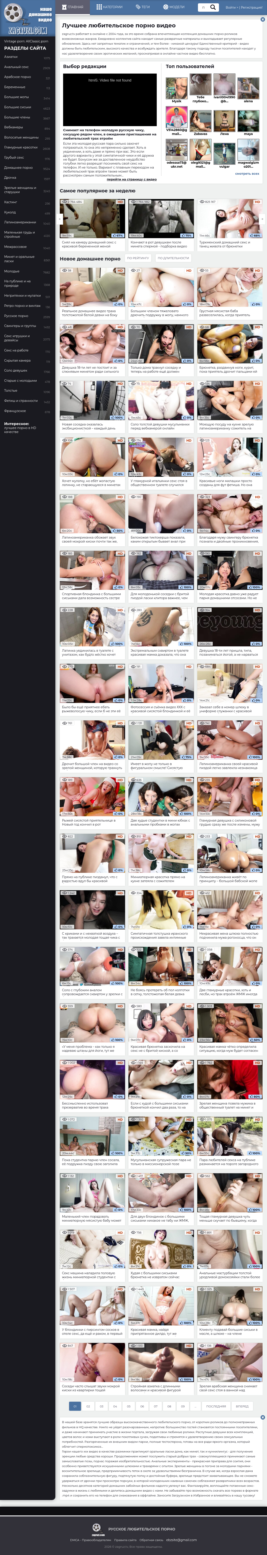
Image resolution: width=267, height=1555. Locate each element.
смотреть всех (247, 174)
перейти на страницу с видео (132, 179)
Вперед (242, 1406)
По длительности (173, 258)
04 (115, 1406)
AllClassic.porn (37, 41)
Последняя (216, 1406)
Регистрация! (252, 7)
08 (169, 1406)
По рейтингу (138, 258)
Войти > (232, 7)
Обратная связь (151, 1540)
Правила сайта (125, 1540)
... (195, 1406)
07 (155, 1406)
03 (101, 1406)
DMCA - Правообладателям (90, 1540)
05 (128, 1406)
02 (88, 1406)
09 (183, 1406)
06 (142, 1406)
